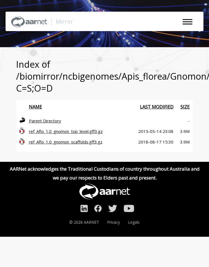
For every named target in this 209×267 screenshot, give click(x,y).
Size (185, 107)
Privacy (113, 222)
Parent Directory (45, 121)
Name (35, 107)
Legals (134, 222)
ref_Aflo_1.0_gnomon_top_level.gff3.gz (66, 131)
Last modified (156, 107)
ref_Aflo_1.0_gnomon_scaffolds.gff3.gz (65, 142)
